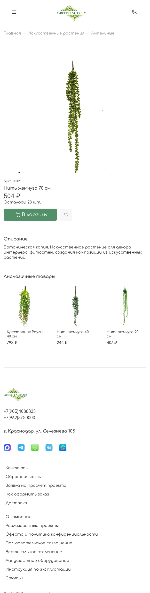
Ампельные (102, 33)
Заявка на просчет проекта (36, 485)
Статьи (14, 578)
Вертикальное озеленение (34, 552)
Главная (12, 33)
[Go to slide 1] (19, 172)
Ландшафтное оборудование (37, 560)
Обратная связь (23, 477)
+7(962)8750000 (19, 417)
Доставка (16, 503)
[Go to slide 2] (22, 172)
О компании (19, 517)
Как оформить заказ (27, 494)
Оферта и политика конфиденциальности (52, 534)
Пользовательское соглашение (39, 543)
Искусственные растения (56, 33)
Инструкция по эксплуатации (38, 569)
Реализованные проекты (32, 525)
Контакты (17, 468)
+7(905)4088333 (20, 411)
